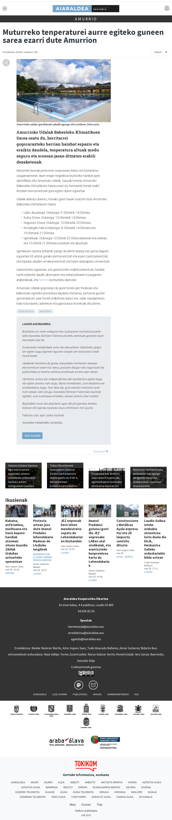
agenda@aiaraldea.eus (86, 639)
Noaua (152, 792)
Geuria (130, 787)
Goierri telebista (27, 792)
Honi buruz (40, 694)
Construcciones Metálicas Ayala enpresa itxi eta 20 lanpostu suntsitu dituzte (127, 533)
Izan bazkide (32, 435)
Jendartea (25, 311)
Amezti (74, 782)
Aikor (34, 782)
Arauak (97, 694)
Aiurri (48, 782)
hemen (43, 280)
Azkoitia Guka (30, 787)
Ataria (132, 782)
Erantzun (101, 451)
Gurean (86, 804)
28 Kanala (145, 797)
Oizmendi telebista (33, 797)
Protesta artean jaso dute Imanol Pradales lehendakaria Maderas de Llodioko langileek (43, 535)
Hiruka (104, 792)
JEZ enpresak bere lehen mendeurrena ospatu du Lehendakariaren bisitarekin (72, 531)
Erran (82, 787)
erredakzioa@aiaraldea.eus (86, 633)
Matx (73, 804)
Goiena (146, 787)
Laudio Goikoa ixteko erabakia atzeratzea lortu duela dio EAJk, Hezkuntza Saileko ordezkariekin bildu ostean (155, 539)
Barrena (52, 787)
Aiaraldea (18, 782)
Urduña (10, 573)
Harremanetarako (118, 694)
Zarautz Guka (101, 797)
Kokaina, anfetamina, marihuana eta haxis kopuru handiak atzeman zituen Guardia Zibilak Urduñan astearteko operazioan (16, 541)
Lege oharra (59, 694)
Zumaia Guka (124, 797)
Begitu (68, 787)
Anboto (90, 782)
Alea (61, 782)
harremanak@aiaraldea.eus (86, 627)
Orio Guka (58, 797)
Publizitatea (80, 694)
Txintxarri (78, 797)
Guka (63, 792)
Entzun (158, 52)
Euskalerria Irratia (106, 787)
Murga (129, 557)
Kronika (120, 792)
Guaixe (50, 792)
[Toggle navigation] (5, 8)
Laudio (37, 574)
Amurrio (86, 19)
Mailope (136, 792)
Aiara (119, 557)
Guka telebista (83, 792)
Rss (137, 694)
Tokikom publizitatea (86, 810)
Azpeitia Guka (151, 782)
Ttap (99, 804)
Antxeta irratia (112, 782)
